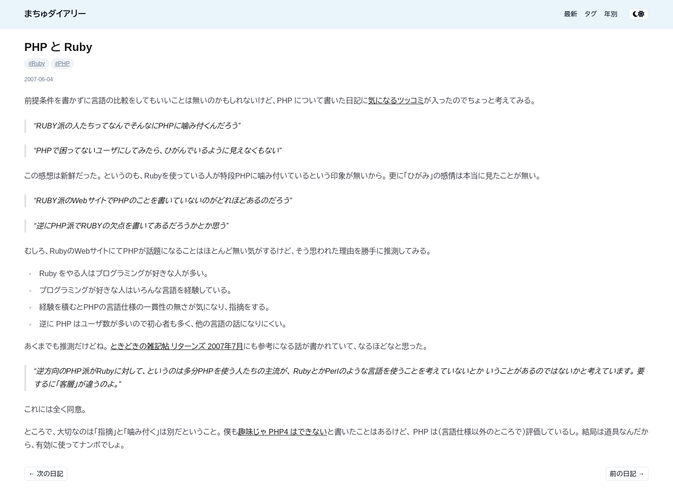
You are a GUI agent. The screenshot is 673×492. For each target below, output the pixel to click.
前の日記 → (627, 474)
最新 (570, 14)
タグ (591, 14)
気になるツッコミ (396, 101)
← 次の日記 (46, 474)
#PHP (62, 63)
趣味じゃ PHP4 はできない (282, 432)
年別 (610, 14)
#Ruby (37, 63)
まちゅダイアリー (55, 14)
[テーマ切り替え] (639, 14)
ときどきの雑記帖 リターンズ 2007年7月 (176, 346)
